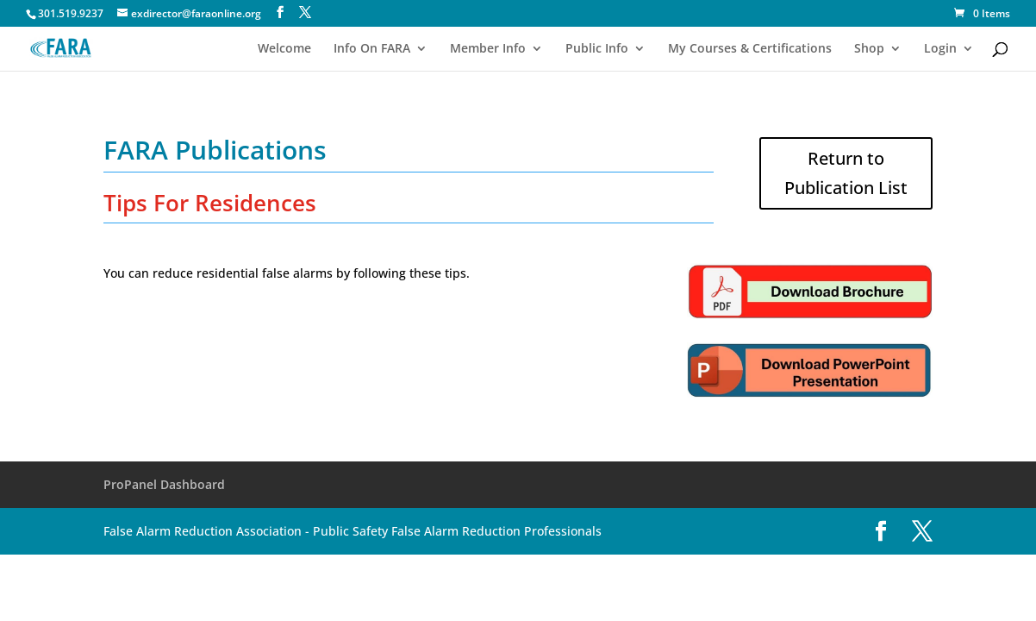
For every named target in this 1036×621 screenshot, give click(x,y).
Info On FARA (372, 49)
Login (940, 49)
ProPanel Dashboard (164, 484)
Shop (869, 49)
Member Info (488, 49)
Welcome (284, 49)
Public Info (596, 49)
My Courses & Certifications (750, 49)
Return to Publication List (846, 173)
